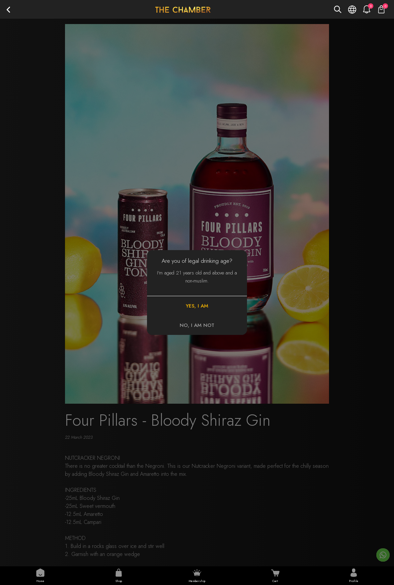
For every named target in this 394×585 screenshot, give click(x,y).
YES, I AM (197, 306)
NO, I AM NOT (197, 325)
